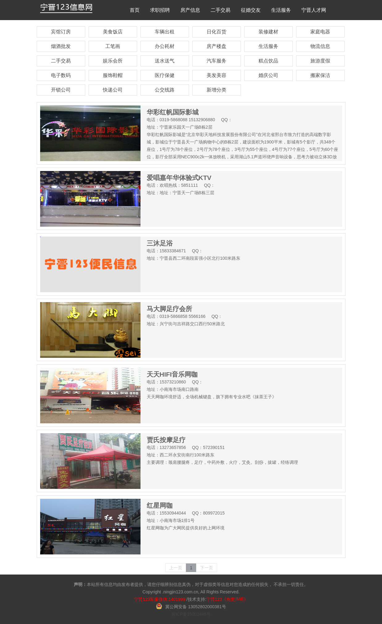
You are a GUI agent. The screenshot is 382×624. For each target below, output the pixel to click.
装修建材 (268, 31)
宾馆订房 (61, 31)
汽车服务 (216, 60)
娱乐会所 (113, 60)
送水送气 (164, 60)
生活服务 (281, 10)
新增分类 (216, 89)
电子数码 (61, 75)
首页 (135, 10)
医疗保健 (164, 75)
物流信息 (320, 46)
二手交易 (220, 10)
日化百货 (216, 31)
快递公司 (113, 89)
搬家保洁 (320, 75)
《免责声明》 (235, 599)
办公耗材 (164, 46)
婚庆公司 (268, 75)
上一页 (175, 567)
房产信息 (190, 10)
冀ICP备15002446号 (191, 614)
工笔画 (112, 46)
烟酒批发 (61, 46)
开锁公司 (61, 89)
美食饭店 (113, 31)
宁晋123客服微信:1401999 (159, 599)
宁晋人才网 (313, 10)
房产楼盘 (216, 46)
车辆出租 (164, 31)
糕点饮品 (268, 60)
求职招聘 (160, 10)
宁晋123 (214, 599)
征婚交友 (251, 10)
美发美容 (216, 75)
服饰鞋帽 (113, 75)
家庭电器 (320, 31)
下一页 (206, 567)
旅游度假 (320, 60)
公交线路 (164, 89)
